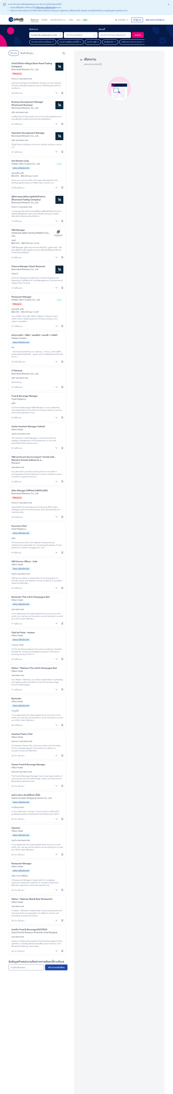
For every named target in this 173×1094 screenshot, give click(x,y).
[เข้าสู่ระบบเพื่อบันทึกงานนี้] (62, 92)
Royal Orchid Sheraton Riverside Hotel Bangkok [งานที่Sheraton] (34, 932)
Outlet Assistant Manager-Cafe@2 (28, 426)
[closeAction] (168, 4)
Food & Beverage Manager (24, 396)
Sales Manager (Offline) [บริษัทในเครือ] (29, 490)
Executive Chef (19, 526)
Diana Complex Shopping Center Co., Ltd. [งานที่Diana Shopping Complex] (31, 798)
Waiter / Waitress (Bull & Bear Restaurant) (31, 899)
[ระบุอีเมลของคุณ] (26, 967)
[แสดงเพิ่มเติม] (56, 92)
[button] (121, 20)
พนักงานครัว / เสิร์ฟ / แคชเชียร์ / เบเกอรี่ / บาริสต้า (34, 335)
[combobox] (46, 35)
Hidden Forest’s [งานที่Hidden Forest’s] (19, 338)
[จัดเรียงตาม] (63, 53)
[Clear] (60, 35)
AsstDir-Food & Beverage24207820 (29, 929)
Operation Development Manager (28, 133)
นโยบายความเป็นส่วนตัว (45, 7)
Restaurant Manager (21, 296)
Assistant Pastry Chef (21, 734)
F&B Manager (18, 230)
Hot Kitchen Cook (20, 161)
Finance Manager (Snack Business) (28, 266)
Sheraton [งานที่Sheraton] (15, 463)
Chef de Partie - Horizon (23, 632)
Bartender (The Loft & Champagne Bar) (30, 597)
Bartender (16, 698)
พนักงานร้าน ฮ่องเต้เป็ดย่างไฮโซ (25, 795)
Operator (15, 828)
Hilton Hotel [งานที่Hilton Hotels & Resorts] (17, 429)
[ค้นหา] (138, 35)
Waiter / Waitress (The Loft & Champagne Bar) (34, 668)
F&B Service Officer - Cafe (24, 561)
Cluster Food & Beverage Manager (28, 764)
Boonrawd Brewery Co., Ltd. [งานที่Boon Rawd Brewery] (25, 69)
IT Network (16, 370)
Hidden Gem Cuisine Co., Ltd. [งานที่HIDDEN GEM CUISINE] (25, 163)
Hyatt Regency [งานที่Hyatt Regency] (18, 399)
